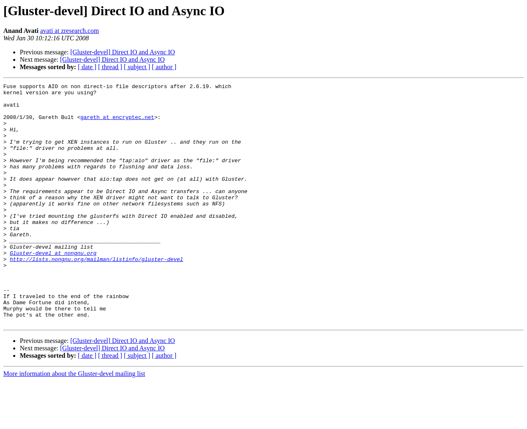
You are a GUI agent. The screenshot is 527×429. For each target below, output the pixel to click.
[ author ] (164, 66)
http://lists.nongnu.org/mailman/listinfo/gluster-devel (96, 294)
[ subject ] (137, 66)
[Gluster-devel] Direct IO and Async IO (122, 52)
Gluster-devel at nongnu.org (53, 287)
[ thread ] (110, 66)
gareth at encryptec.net (117, 124)
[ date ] (87, 66)
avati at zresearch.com (69, 30)
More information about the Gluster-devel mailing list (74, 421)
